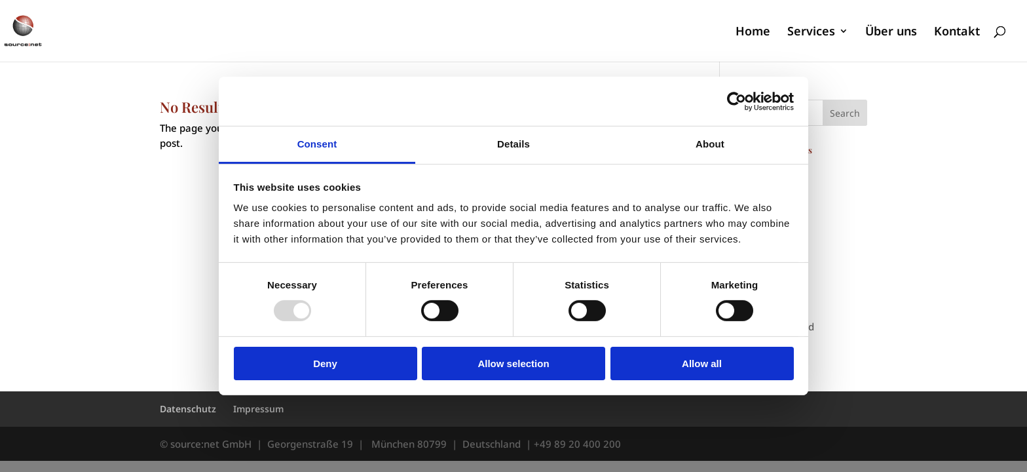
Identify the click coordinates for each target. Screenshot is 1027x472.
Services (811, 32)
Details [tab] (513, 143)
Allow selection (513, 363)
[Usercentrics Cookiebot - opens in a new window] (736, 101)
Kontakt (957, 32)
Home (753, 32)
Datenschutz (188, 409)
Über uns (891, 32)
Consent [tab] (317, 143)
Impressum (258, 409)
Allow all (702, 363)
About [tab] (710, 143)
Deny (325, 363)
